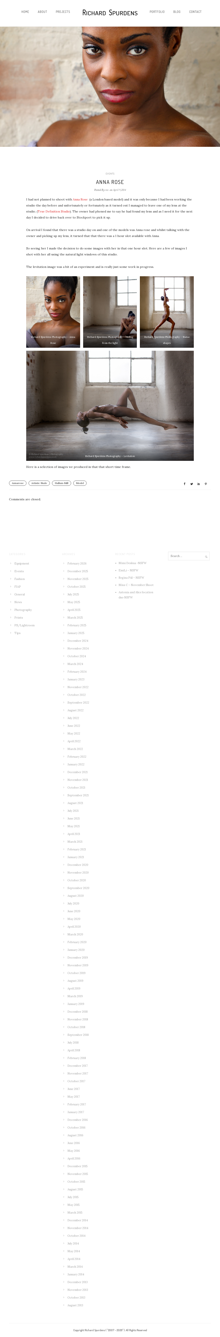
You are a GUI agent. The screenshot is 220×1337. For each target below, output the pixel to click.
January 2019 (75, 1004)
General (19, 594)
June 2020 (73, 911)
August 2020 (75, 896)
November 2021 (77, 780)
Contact (195, 12)
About (42, 12)
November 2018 (77, 1019)
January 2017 (75, 1112)
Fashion (19, 579)
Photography (23, 610)
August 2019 (75, 981)
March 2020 (75, 934)
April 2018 (73, 1050)
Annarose (18, 483)
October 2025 (76, 587)
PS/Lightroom (24, 625)
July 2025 (73, 594)
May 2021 (73, 826)
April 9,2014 (119, 190)
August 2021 (75, 803)
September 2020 (78, 888)
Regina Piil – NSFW (131, 578)
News (18, 602)
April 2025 (74, 610)
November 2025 (78, 579)
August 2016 (75, 1135)
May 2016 (73, 1151)
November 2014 (77, 1228)
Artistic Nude (39, 483)
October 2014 (76, 1236)
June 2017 (73, 1089)
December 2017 (77, 1066)
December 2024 (77, 641)
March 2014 (75, 1267)
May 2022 (73, 733)
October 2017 (76, 1081)
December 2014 (77, 1220)
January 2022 (75, 764)
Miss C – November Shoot (136, 585)
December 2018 (77, 1012)
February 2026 (77, 563)
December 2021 (77, 772)
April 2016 (73, 1158)
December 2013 (77, 1282)
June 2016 (73, 1143)
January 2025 (75, 633)
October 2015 (76, 1182)
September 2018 (78, 1035)
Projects (63, 12)
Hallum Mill (61, 483)
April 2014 (73, 1259)
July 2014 (73, 1243)
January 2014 (75, 1274)
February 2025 (76, 625)
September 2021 (78, 795)
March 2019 (75, 996)
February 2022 (76, 757)
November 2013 (77, 1290)
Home (25, 12)
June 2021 (73, 818)
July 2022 (73, 718)
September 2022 (78, 702)
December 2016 (77, 1120)
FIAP (17, 587)
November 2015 (77, 1174)
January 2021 (75, 857)
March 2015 (74, 1212)
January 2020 (76, 950)
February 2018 (76, 1058)
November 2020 (78, 872)
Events (110, 173)
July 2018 (73, 1042)
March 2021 (74, 842)
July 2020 (73, 903)
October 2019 (76, 973)
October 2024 (76, 656)
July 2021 (73, 811)
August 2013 (75, 1305)
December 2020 (77, 865)
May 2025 (73, 602)
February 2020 (77, 942)
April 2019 (73, 988)
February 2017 (76, 1104)
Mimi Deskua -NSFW (133, 563)
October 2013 (76, 1297)
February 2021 (76, 849)
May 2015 (73, 1205)
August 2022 (75, 710)
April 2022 (74, 741)
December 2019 (77, 957)
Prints (18, 617)
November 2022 (78, 687)
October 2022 (76, 695)
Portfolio (157, 12)
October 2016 (76, 1127)
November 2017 (77, 1073)
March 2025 (75, 617)
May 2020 (73, 919)
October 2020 (76, 880)
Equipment (21, 563)
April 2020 (74, 927)
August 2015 (75, 1189)
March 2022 (75, 749)
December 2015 (77, 1166)
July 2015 (73, 1197)
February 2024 (77, 672)
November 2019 (77, 965)
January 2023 (75, 679)
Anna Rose (81, 199)
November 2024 (78, 648)
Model (80, 483)
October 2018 (76, 1027)
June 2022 (73, 726)
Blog (177, 12)
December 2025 (77, 571)
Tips (17, 633)
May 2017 (73, 1097)
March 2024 (75, 664)
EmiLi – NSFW (128, 570)
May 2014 (73, 1251)
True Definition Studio (54, 211)
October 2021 (76, 787)
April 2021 (73, 834)
